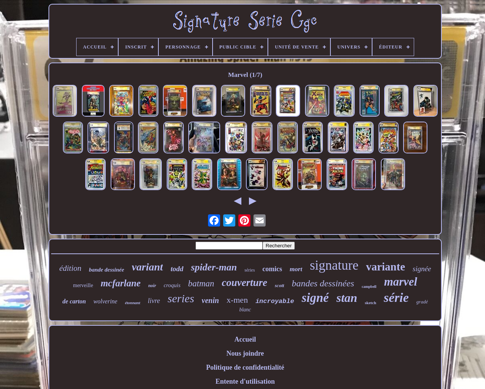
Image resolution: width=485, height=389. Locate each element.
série (396, 298)
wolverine (105, 301)
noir (152, 285)
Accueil (245, 339)
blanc (245, 309)
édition (70, 268)
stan (346, 298)
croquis (172, 285)
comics (272, 269)
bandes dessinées (323, 283)
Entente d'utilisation (245, 381)
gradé (422, 302)
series (180, 298)
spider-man (214, 267)
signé (315, 298)
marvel (400, 281)
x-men (237, 300)
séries (249, 270)
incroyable (274, 301)
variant (147, 267)
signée (422, 269)
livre (154, 301)
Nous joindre (245, 353)
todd (177, 269)
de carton (74, 301)
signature (334, 265)
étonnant (132, 302)
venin (210, 300)
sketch (370, 302)
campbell (369, 286)
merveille (83, 285)
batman (201, 283)
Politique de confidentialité (245, 367)
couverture (244, 282)
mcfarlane (121, 283)
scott (279, 285)
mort (296, 269)
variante (385, 267)
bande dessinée (106, 270)
